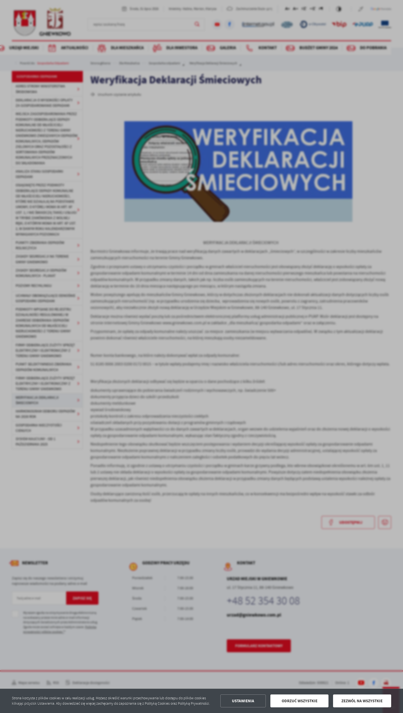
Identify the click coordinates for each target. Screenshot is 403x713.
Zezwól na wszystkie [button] (362, 701)
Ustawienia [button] (243, 701)
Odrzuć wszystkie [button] (299, 701)
